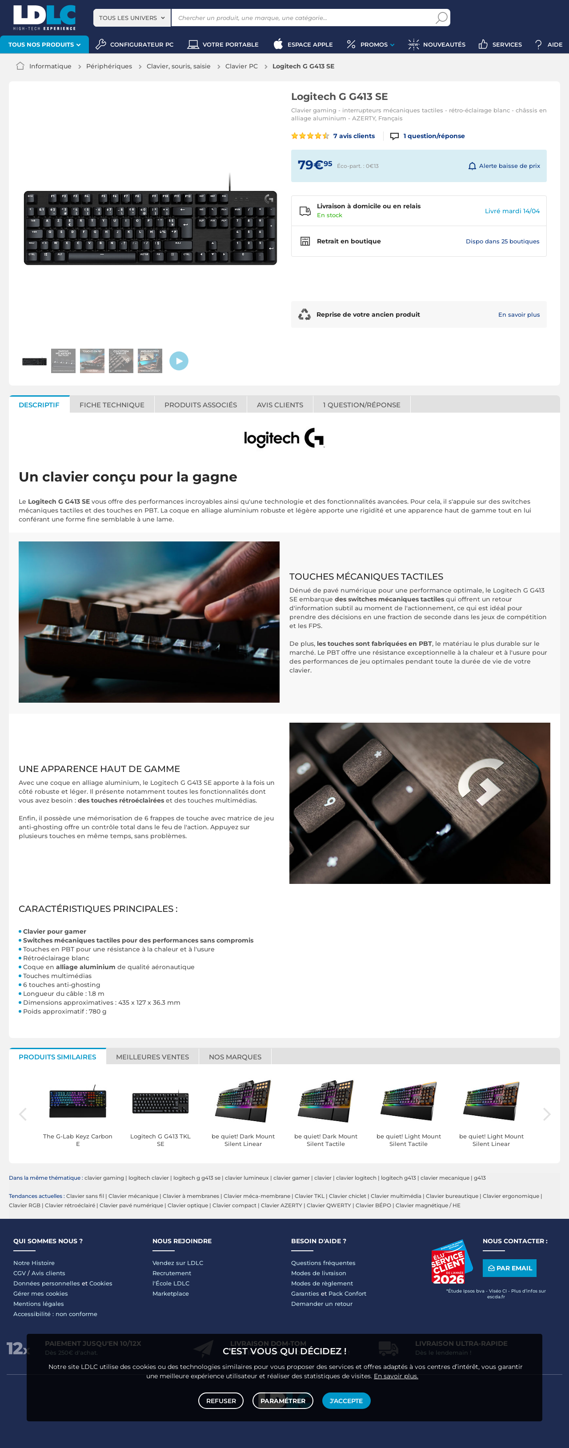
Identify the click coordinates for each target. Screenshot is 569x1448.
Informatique (50, 66)
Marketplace (170, 1293)
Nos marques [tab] (235, 1057)
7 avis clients (333, 136)
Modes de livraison (318, 1273)
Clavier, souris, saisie (179, 66)
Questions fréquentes (323, 1262)
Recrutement (171, 1273)
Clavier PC (241, 66)
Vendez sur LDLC (177, 1262)
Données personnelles (46, 1283)
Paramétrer (282, 1400)
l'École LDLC (170, 1283)
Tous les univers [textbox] (128, 17)
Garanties (305, 1293)
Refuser (221, 1400)
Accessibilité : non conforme (55, 1313)
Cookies (100, 1283)
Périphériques (109, 66)
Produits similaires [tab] (57, 1057)
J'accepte (345, 1400)
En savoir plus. (396, 1375)
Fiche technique (112, 405)
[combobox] (132, 18)
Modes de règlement (322, 1283)
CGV (19, 1273)
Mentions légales (38, 1303)
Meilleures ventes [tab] (152, 1057)
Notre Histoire (34, 1262)
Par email (509, 1268)
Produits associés (200, 405)
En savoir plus (519, 314)
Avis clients (280, 405)
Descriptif (39, 405)
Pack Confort (347, 1293)
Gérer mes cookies (40, 1293)
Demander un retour (322, 1303)
